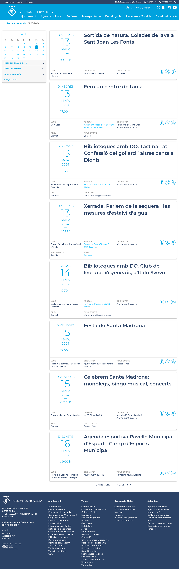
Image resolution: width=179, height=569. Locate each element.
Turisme (72, 16)
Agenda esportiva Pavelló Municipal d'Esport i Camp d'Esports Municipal (129, 443)
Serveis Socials (88, 557)
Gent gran (86, 523)
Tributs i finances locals (93, 559)
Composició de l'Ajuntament (62, 515)
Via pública (86, 565)
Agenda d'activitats (157, 507)
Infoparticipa (54, 523)
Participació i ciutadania (93, 543)
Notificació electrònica (59, 529)
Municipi (118, 512)
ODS (50, 554)
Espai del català (166, 16)
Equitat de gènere (90, 518)
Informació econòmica (59, 526)
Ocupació (86, 537)
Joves (84, 529)
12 (43, 47)
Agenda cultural (51, 16)
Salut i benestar (89, 551)
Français (29, 2)
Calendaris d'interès (124, 507)
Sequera (88, 255)
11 (36, 47)
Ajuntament (28, 16)
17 (30, 51)
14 (11, 51)
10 (30, 47)
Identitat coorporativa (125, 518)
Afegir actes (10, 79)
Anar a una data (24, 74)
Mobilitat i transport (91, 534)
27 (5, 58)
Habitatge (86, 526)
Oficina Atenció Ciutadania (95, 540)
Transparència (91, 16)
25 (36, 54)
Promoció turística (90, 548)
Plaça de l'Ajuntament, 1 (14, 508)
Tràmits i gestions (57, 551)
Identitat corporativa (59, 520)
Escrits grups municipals (159, 523)
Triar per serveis (24, 68)
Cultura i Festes (89, 512)
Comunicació (88, 507)
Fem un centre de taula (113, 87)
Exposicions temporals (158, 526)
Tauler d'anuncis (56, 548)
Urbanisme (87, 562)
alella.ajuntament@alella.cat (17, 522)
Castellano (9, 2)
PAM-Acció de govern (59, 537)
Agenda (21, 23)
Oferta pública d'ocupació (61, 531)
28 (11, 58)
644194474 (7, 517)
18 (36, 51)
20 (5, 54)
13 (5, 51)
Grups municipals (57, 518)
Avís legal (6, 533)
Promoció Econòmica (92, 545)
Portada (11, 23)
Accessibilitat (8, 536)
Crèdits (5, 530)
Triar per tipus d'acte (24, 63)
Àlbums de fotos (155, 512)
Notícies (151, 529)
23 (24, 54)
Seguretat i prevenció (92, 554)
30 (24, 58)
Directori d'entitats (124, 520)
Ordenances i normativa (60, 534)
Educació (86, 515)
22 (18, 54)
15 (18, 51)
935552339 (11, 514)
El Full (150, 520)
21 (11, 54)
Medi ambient (88, 531)
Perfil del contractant (59, 543)
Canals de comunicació (159, 518)
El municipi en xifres (124, 509)
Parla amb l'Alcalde (138, 16)
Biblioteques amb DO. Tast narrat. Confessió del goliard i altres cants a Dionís (129, 153)
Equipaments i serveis (59, 512)
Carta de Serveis (56, 509)
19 (43, 51)
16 (24, 51)
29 (18, 58)
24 (30, 54)
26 (43, 54)
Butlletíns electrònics (158, 515)
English (20, 2)
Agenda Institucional (158, 509)
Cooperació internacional (94, 509)
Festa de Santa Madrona (114, 325)
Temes (84, 501)
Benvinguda (113, 16)
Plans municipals (57, 540)
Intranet (6, 538)
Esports (85, 520)
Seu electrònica (56, 545)
